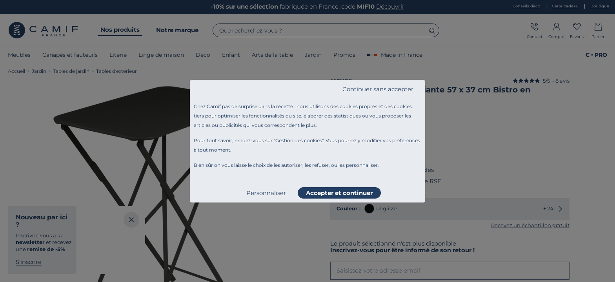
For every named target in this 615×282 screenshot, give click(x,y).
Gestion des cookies (298, 140)
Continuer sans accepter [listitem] (377, 89)
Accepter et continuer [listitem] (339, 193)
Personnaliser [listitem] (266, 193)
